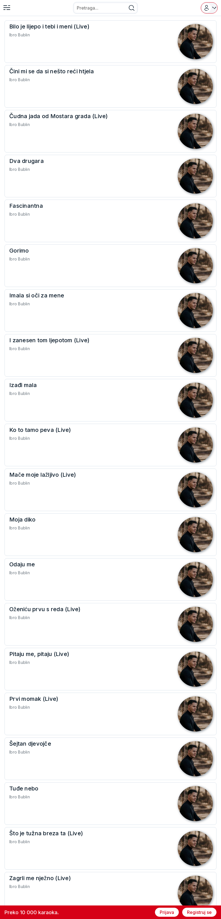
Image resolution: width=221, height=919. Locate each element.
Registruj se (199, 912)
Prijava (167, 912)
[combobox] (105, 8)
